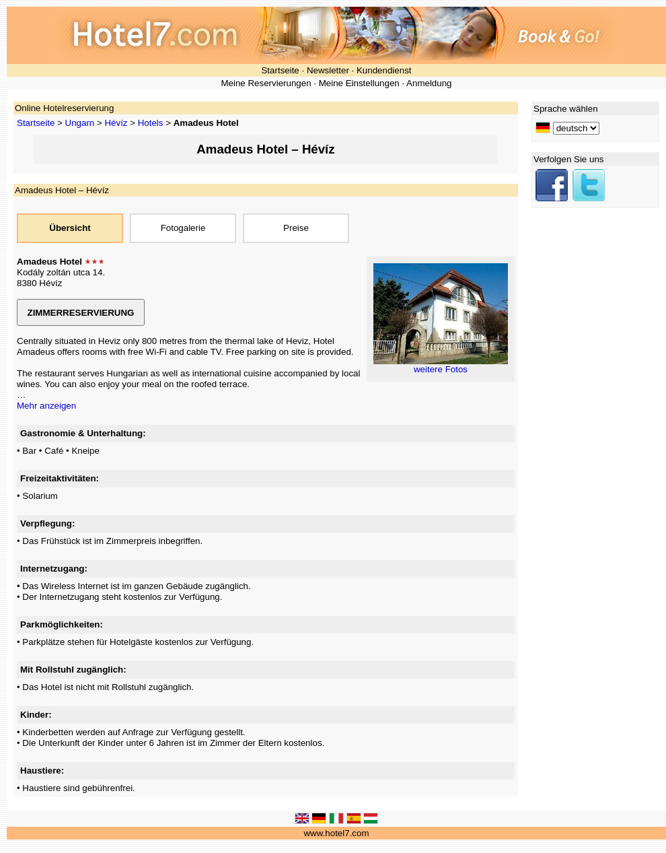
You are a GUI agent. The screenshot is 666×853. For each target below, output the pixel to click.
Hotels (150, 123)
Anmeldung (428, 83)
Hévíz (115, 123)
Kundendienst (384, 70)
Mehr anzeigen (46, 406)
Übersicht (69, 228)
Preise (296, 228)
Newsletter (328, 70)
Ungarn (80, 123)
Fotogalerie (183, 228)
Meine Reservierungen (266, 83)
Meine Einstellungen (359, 83)
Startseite (280, 70)
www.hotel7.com (336, 833)
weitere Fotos (441, 369)
